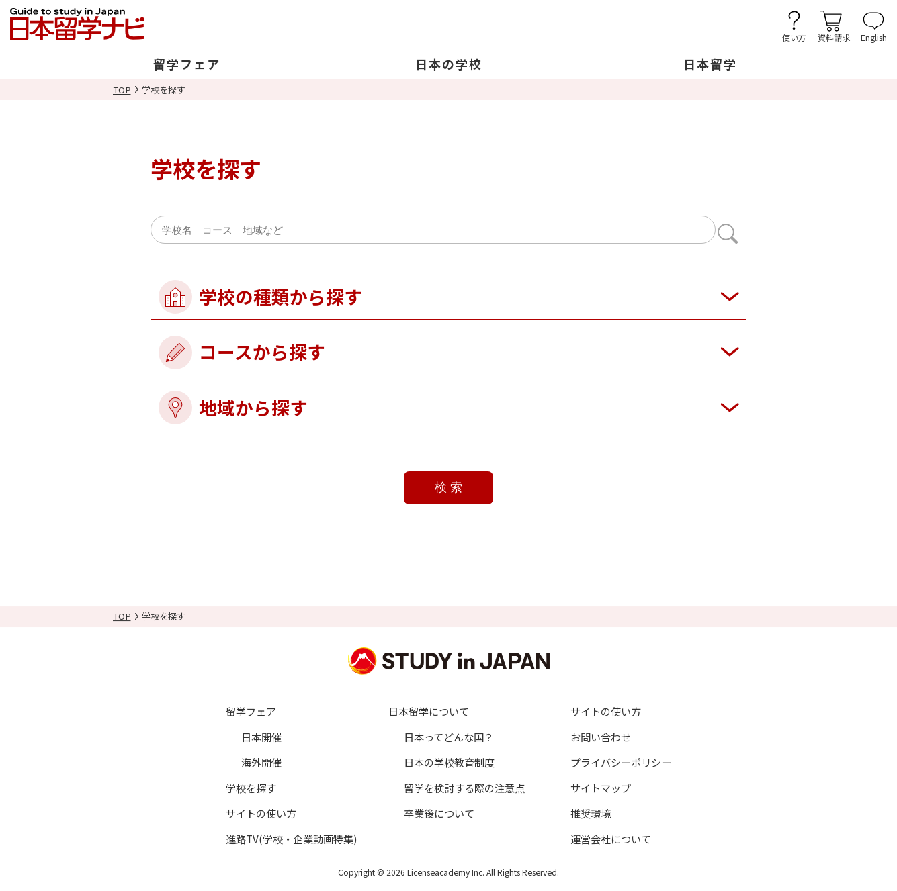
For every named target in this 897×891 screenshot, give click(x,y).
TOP (122, 89)
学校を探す (251, 787)
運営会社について (610, 838)
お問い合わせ (600, 736)
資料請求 (834, 37)
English (874, 37)
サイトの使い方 (261, 813)
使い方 (794, 37)
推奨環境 (590, 813)
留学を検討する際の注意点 (464, 787)
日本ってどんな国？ (449, 736)
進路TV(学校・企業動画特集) (291, 838)
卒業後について (439, 813)
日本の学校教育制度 (449, 762)
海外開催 (261, 762)
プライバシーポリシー (620, 762)
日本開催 (261, 736)
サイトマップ (600, 787)
